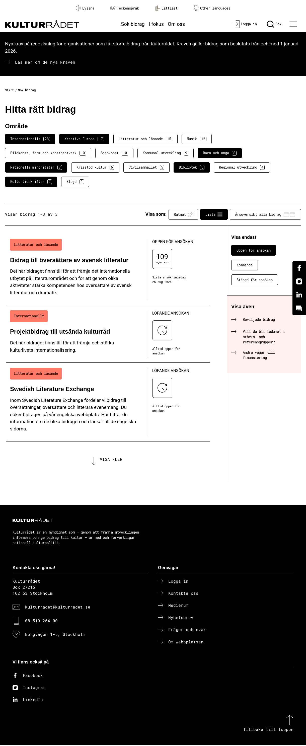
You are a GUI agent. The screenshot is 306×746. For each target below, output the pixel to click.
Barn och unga (220, 153)
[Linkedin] (299, 295)
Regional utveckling (242, 167)
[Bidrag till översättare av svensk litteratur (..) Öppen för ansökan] (108, 270)
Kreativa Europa (84, 138)
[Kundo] (299, 308)
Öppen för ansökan (254, 250)
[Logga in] (244, 24)
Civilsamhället (146, 167)
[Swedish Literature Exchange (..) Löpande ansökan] (108, 402)
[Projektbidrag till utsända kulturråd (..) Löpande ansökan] (108, 334)
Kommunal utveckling (165, 153)
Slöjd (75, 181)
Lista (213, 214)
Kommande (245, 265)
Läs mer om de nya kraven (45, 62)
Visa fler (111, 459)
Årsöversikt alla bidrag (265, 214)
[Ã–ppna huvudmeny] (293, 24)
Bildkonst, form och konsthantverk (48, 153)
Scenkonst (114, 153)
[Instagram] (299, 281)
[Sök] (274, 24)
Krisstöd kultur (95, 167)
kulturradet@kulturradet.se (57, 608)
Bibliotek (191, 167)
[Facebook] (299, 268)
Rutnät (183, 214)
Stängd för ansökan (255, 279)
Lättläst (166, 8)
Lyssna (85, 8)
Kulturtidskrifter (31, 181)
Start (9, 90)
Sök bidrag (133, 24)
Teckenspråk (124, 8)
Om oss (176, 24)
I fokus (156, 24)
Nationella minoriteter (36, 167)
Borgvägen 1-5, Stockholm (55, 635)
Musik (196, 138)
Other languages (212, 8)
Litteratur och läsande (145, 138)
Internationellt (30, 138)
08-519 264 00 (41, 621)
